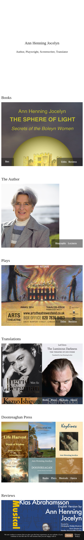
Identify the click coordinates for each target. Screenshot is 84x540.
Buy (7, 161)
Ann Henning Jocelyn (42, 43)
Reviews (73, 162)
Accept (69, 535)
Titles (64, 162)
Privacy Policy (77, 535)
